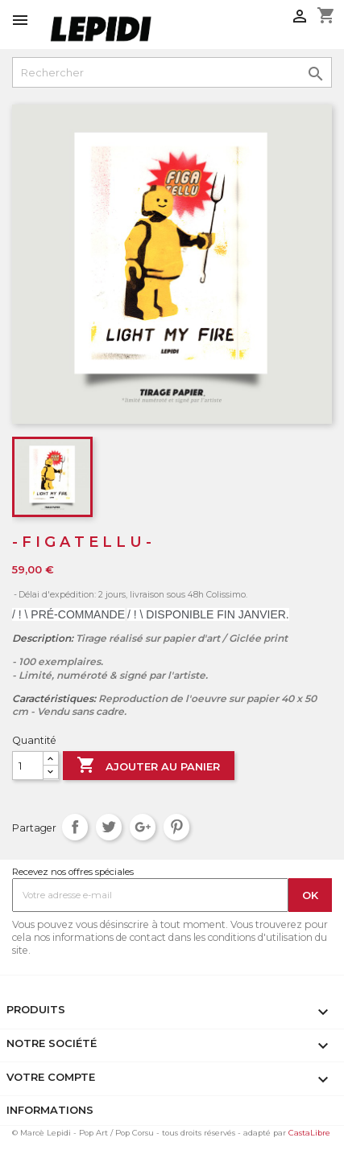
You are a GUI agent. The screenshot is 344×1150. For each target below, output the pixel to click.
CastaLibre (309, 1132)
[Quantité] (28, 765)
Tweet (109, 827)
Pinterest (177, 827)
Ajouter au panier (148, 766)
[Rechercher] (172, 72)
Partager (75, 827)
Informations (49, 1109)
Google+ (143, 827)
